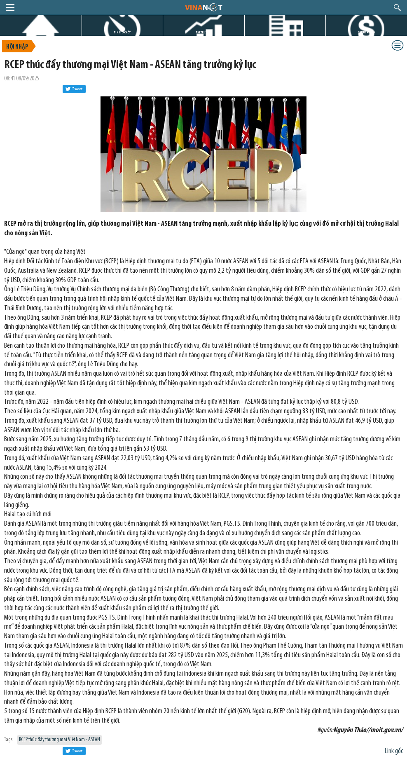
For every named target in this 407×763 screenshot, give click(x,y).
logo (203, 7)
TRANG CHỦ (40, 32)
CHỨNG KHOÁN (366, 32)
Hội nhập (17, 47)
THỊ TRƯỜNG (203, 32)
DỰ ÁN (285, 32)
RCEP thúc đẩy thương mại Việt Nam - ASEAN (59, 740)
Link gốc (394, 751)
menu (10, 7)
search (397, 7)
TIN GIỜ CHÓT (122, 32)
